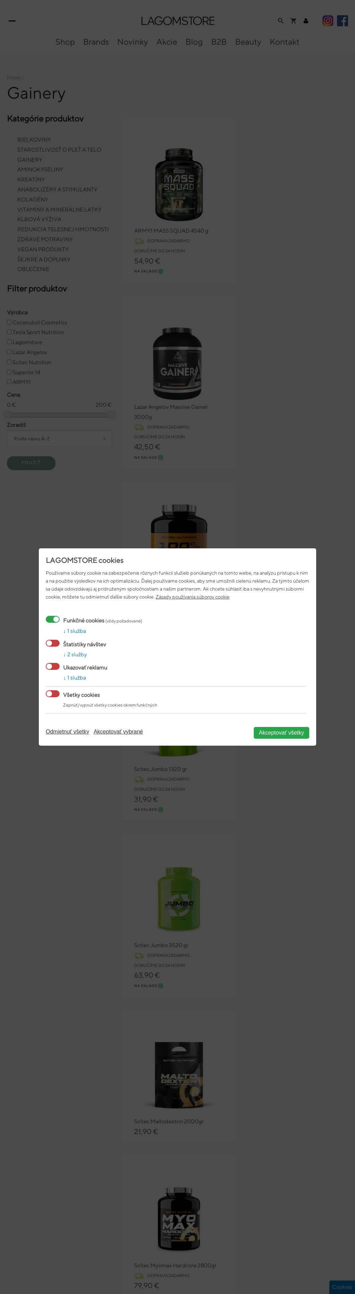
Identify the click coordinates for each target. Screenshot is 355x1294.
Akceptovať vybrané (118, 732)
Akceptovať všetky (281, 733)
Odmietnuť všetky (67, 732)
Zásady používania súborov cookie (193, 597)
